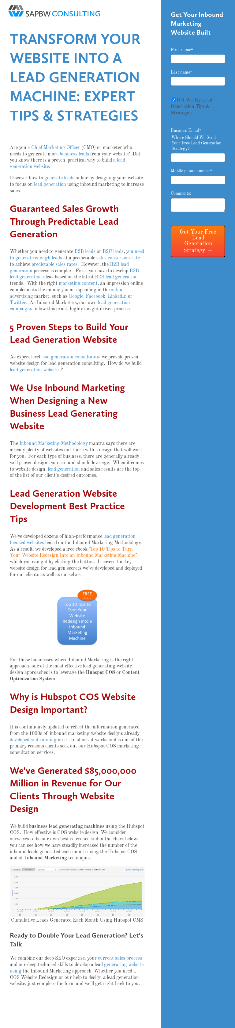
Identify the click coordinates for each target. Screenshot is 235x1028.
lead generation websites (35, 370)
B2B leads (84, 251)
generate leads (59, 178)
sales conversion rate (118, 258)
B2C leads (113, 251)
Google (76, 296)
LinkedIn (117, 296)
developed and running (33, 740)
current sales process (120, 958)
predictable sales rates (54, 264)
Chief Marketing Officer (55, 147)
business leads (74, 154)
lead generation (50, 184)
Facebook (95, 296)
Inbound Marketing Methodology (53, 443)
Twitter (18, 302)
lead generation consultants (70, 357)
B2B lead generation (116, 277)
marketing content (78, 283)
